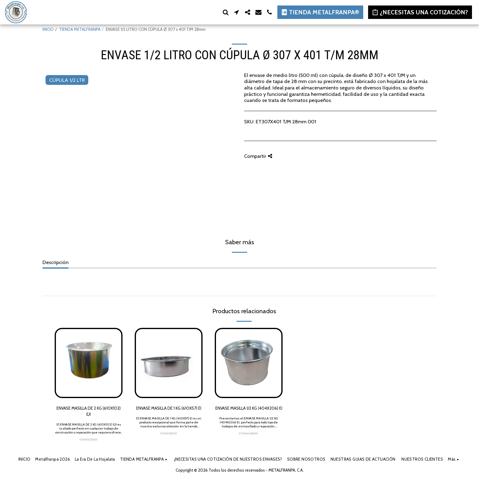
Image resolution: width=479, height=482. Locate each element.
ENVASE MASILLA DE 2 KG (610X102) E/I (89, 411)
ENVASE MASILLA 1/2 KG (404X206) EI (248, 408)
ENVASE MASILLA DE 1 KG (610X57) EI (168, 408)
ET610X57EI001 (169, 433)
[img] (88, 363)
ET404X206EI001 (248, 433)
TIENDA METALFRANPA (80, 29)
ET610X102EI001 (88, 439)
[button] (225, 12)
